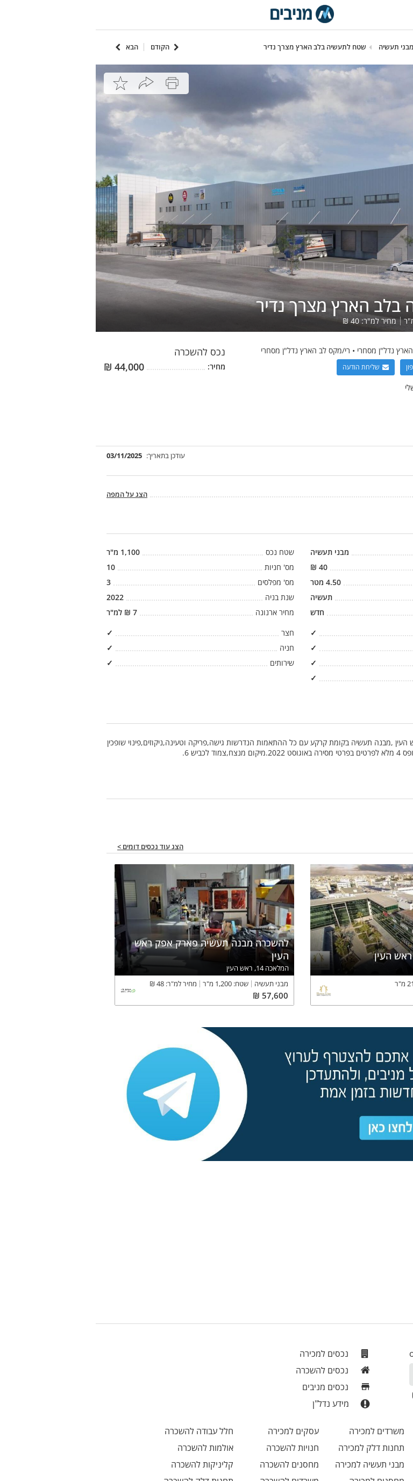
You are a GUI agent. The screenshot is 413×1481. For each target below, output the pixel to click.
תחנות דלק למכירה (276, 1448)
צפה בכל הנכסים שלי (341, 387)
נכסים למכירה (240, 1353)
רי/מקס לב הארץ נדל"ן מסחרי (209, 350)
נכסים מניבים (241, 1387)
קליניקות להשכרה (106, 1464)
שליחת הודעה (270, 367)
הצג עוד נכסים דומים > (55, 847)
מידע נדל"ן (246, 1404)
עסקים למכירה (197, 1431)
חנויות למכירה (369, 1431)
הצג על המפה (31, 494)
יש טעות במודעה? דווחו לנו (360, 812)
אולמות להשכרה (110, 1448)
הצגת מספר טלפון (339, 367)
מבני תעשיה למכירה (274, 1464)
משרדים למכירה (281, 1431)
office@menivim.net (354, 1353)
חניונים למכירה (367, 1464)
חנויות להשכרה (196, 1448)
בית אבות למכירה (365, 1448)
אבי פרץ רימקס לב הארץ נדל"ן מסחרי (317, 350)
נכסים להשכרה (238, 1370)
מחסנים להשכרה (193, 1464)
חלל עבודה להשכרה (103, 1431)
